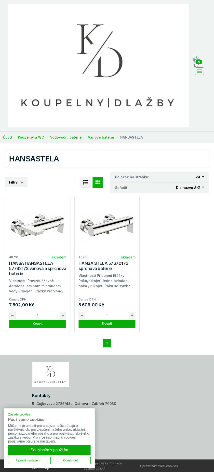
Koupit (37, 323)
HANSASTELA (131, 137)
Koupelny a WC (31, 137)
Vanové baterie (101, 137)
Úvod (7, 137)
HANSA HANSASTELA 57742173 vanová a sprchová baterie (37, 268)
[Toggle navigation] (199, 71)
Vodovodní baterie (66, 137)
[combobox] (200, 177)
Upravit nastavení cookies (159, 466)
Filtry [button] (16, 182)
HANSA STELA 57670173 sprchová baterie (103, 266)
